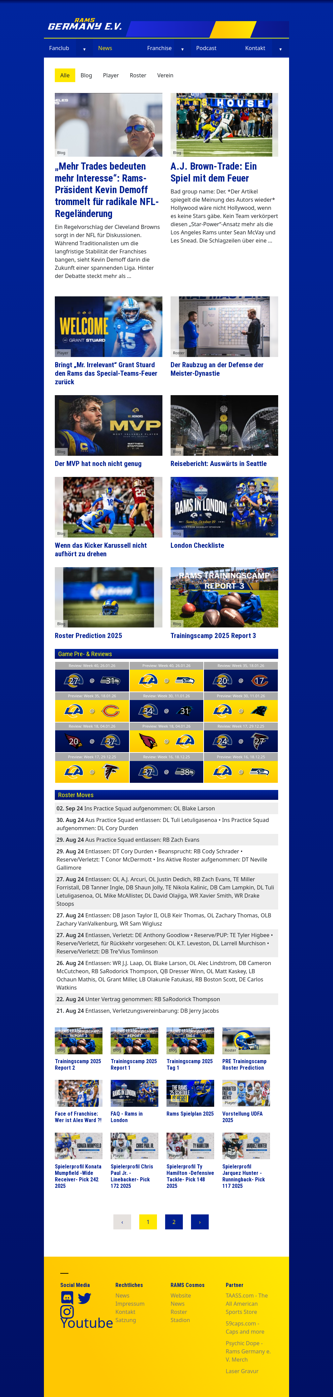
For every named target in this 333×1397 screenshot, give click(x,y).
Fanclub (59, 48)
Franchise (159, 48)
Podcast (206, 48)
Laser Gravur (242, 1371)
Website (181, 1295)
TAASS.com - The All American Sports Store (247, 1304)
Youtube (86, 1322)
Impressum (130, 1303)
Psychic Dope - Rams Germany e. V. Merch (248, 1351)
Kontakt (255, 48)
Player (111, 75)
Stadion (180, 1320)
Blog (86, 75)
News (105, 48)
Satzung (125, 1320)
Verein (165, 75)
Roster (138, 75)
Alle (65, 75)
